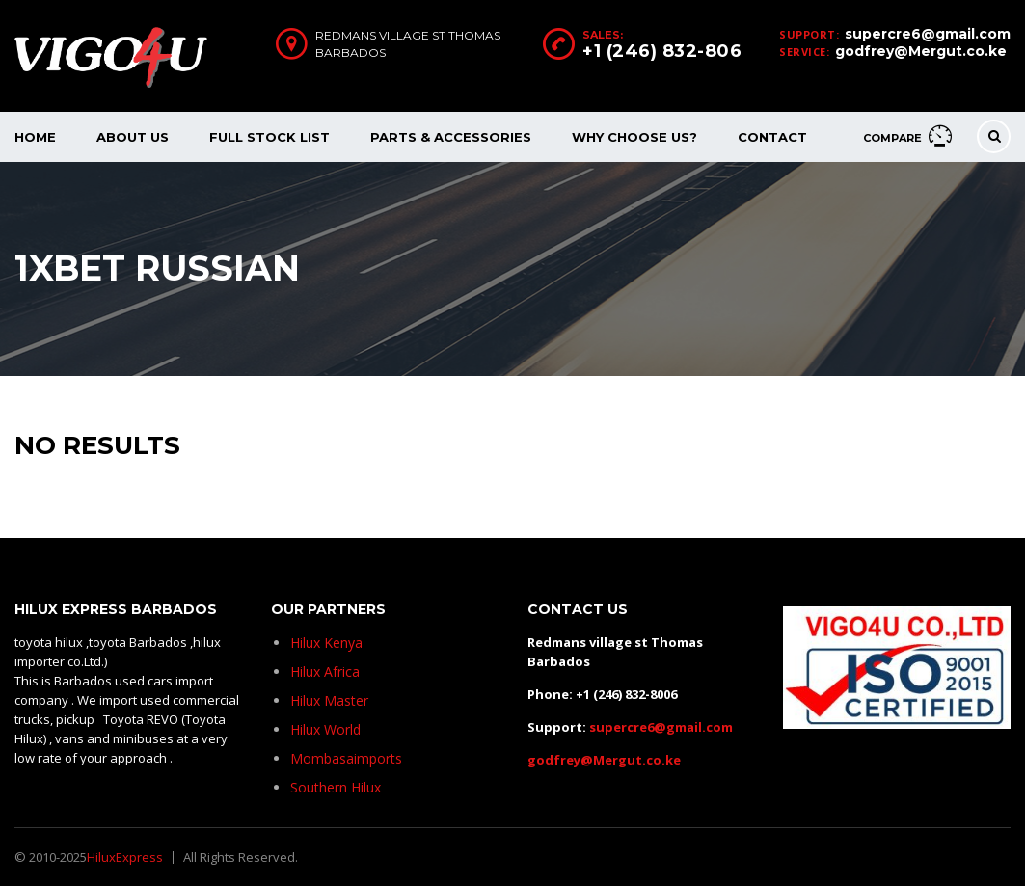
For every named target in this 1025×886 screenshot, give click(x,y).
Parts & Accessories (450, 137)
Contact (772, 137)
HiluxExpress (125, 857)
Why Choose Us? (634, 137)
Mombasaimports (346, 758)
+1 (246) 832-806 (662, 51)
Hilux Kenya (326, 642)
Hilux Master (329, 700)
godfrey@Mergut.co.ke (921, 51)
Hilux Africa (325, 671)
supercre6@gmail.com (928, 33)
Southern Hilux (335, 787)
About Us (132, 137)
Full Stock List (269, 137)
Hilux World (325, 729)
